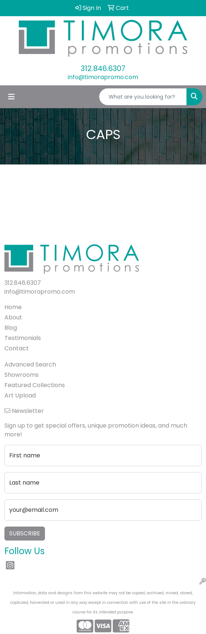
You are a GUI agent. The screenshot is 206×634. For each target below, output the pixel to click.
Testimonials (22, 338)
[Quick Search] (143, 96)
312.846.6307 (103, 68)
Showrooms (21, 375)
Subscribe (24, 533)
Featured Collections (34, 385)
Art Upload (20, 395)
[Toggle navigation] (11, 97)
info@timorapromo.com (103, 77)
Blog (10, 327)
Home (13, 307)
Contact (16, 348)
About (13, 317)
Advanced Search (30, 364)
